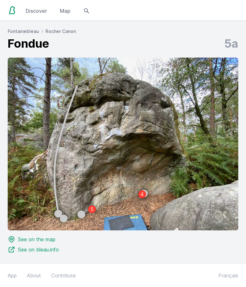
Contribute (63, 275)
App (12, 275)
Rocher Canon (60, 31)
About (34, 275)
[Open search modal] (86, 10)
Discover (36, 11)
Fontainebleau (23, 31)
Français (228, 275)
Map (65, 11)
